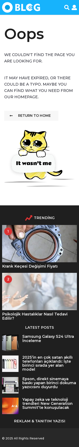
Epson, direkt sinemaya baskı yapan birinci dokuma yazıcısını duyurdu (49, 383)
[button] (67, 7)
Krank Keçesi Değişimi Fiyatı (30, 266)
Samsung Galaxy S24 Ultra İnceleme (48, 338)
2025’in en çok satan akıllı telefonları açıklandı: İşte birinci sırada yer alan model (47, 363)
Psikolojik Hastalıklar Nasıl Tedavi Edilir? (35, 316)
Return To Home (30, 116)
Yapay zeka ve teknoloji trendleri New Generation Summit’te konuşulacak (47, 403)
